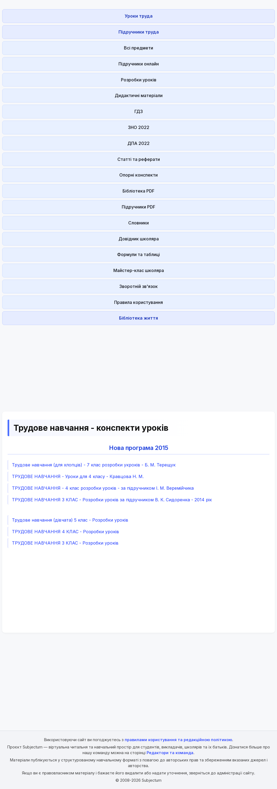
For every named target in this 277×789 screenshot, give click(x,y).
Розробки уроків (138, 79)
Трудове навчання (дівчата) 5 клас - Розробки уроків (70, 520)
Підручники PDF (138, 207)
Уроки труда (139, 16)
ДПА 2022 (138, 143)
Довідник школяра (138, 238)
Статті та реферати (138, 159)
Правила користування (138, 302)
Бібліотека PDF (138, 191)
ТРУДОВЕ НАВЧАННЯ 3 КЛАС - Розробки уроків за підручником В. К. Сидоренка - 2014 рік (112, 499)
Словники (138, 223)
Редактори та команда (170, 752)
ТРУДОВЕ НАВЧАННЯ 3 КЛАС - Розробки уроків (65, 543)
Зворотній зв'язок (138, 286)
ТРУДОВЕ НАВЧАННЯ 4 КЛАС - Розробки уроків (65, 531)
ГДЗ (138, 111)
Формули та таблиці (138, 254)
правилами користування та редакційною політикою (178, 739)
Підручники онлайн (138, 64)
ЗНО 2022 (138, 127)
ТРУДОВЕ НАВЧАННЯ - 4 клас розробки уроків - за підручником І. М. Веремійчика (103, 488)
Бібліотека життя (138, 318)
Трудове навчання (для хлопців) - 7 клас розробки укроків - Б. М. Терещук (94, 465)
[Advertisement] (138, 365)
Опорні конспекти (138, 175)
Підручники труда (138, 32)
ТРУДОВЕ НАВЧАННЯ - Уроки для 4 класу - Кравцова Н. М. (78, 476)
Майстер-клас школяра (138, 270)
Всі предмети (138, 48)
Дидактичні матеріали (139, 95)
